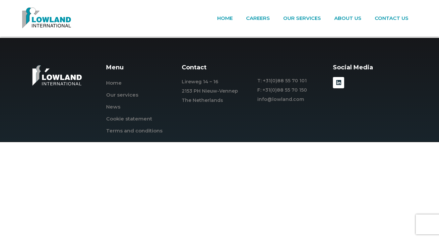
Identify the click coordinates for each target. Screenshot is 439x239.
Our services (302, 18)
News (113, 107)
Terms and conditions (134, 130)
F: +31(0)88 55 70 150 (282, 90)
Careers (258, 18)
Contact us (391, 18)
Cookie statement (129, 119)
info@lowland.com (280, 99)
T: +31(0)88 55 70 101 (282, 81)
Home (225, 18)
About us (347, 18)
